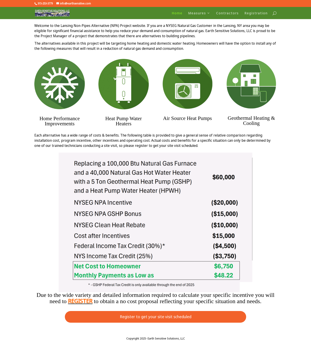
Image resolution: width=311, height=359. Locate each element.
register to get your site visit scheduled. (166, 145)
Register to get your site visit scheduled (155, 316)
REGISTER (80, 301)
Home (177, 13)
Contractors (227, 13)
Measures (197, 13)
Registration (256, 13)
